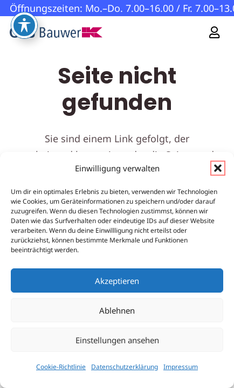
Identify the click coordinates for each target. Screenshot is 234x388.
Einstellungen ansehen (117, 340)
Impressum (180, 366)
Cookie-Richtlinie (61, 366)
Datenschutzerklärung (124, 366)
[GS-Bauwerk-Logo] (56, 32)
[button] (217, 168)
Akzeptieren (117, 280)
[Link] (214, 32)
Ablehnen (117, 310)
